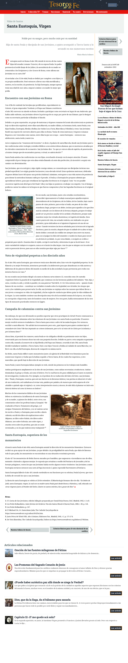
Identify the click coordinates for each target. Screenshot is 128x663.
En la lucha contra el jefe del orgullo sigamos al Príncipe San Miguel (110, 153)
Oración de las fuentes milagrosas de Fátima (40, 550)
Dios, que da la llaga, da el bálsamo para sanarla (42, 599)
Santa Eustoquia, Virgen (107, 165)
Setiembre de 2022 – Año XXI (109, 127)
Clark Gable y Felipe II (106, 176)
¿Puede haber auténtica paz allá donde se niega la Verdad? (49, 582)
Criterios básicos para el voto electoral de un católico (70, 530)
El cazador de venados (106, 139)
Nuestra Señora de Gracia (21, 530)
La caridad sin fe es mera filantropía (107, 133)
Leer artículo (116, 558)
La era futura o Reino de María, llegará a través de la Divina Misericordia (110, 120)
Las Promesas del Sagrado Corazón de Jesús (39, 564)
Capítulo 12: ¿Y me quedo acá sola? (34, 617)
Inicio (23, 12)
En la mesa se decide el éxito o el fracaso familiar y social (109, 144)
